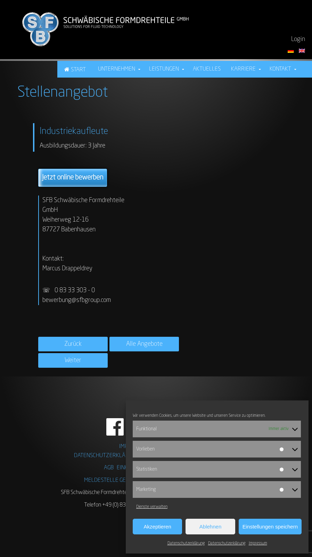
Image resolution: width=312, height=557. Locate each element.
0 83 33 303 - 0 (75, 290)
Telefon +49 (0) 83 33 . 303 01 (118, 505)
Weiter (73, 360)
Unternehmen (116, 69)
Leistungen (164, 69)
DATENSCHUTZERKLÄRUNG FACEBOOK (119, 456)
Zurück (73, 344)
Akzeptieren (157, 527)
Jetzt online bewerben (72, 177)
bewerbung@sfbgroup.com (76, 300)
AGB (109, 468)
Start (78, 70)
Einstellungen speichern (270, 527)
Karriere (243, 69)
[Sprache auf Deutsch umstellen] (291, 51)
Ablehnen (210, 527)
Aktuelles (207, 69)
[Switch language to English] (302, 51)
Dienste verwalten (151, 507)
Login (298, 39)
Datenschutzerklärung (186, 543)
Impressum (258, 543)
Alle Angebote (144, 344)
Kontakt (280, 69)
